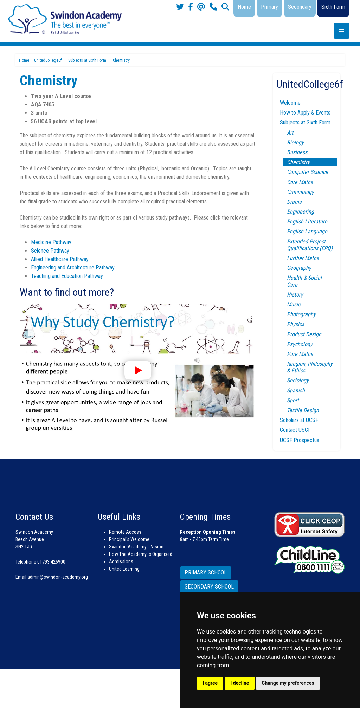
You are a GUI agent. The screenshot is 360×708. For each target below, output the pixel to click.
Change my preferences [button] (288, 683)
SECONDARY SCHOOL (209, 586)
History (295, 294)
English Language (307, 231)
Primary (269, 7)
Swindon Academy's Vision (136, 547)
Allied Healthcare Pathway (60, 259)
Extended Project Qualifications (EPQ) (310, 245)
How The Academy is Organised (140, 554)
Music (293, 304)
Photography (301, 314)
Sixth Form (333, 7)
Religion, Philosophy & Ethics (310, 367)
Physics (295, 324)
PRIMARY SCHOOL (206, 572)
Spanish (296, 390)
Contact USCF (295, 430)
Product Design (304, 334)
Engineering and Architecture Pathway (73, 267)
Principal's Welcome (129, 539)
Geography (299, 268)
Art (290, 132)
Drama (294, 202)
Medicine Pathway (51, 242)
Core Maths (300, 182)
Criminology (300, 192)
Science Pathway (50, 250)
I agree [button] (210, 683)
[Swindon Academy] (65, 18)
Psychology (300, 344)
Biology (295, 142)
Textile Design (303, 410)
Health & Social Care (304, 281)
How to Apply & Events (305, 112)
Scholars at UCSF (299, 420)
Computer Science (307, 172)
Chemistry (298, 162)
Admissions (121, 561)
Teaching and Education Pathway (67, 276)
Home (244, 7)
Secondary (299, 7)
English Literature (307, 221)
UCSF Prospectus (299, 440)
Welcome (290, 102)
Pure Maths (300, 354)
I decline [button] (239, 683)
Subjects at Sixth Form (305, 122)
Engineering (300, 211)
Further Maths (303, 258)
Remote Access (125, 532)
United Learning (124, 569)
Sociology (298, 380)
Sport (293, 400)
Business (297, 152)
